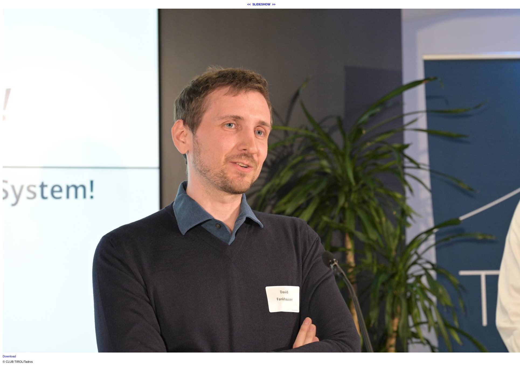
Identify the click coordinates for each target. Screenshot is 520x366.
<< (249, 4)
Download (9, 356)
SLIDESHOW (261, 4)
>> (273, 4)
